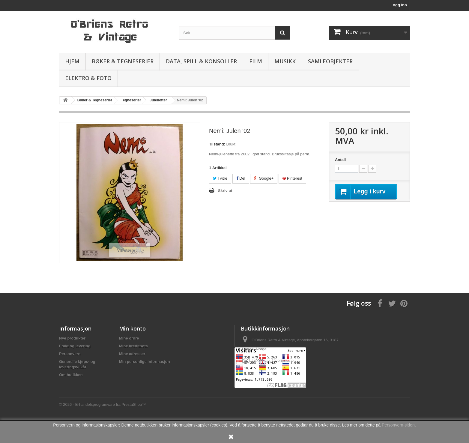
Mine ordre (129, 338)
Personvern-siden (398, 425)
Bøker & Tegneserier (123, 61)
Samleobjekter (330, 61)
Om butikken (71, 375)
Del (240, 178)
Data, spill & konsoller (201, 61)
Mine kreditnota (133, 346)
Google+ (263, 178)
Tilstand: (217, 144)
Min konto (132, 328)
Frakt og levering (75, 346)
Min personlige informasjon (144, 361)
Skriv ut (225, 190)
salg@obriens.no (278, 360)
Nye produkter (72, 338)
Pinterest (292, 178)
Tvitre (220, 178)
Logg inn (398, 5)
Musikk (285, 61)
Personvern (70, 354)
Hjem (72, 61)
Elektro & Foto (88, 78)
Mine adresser (132, 354)
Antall (340, 159)
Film (255, 61)
